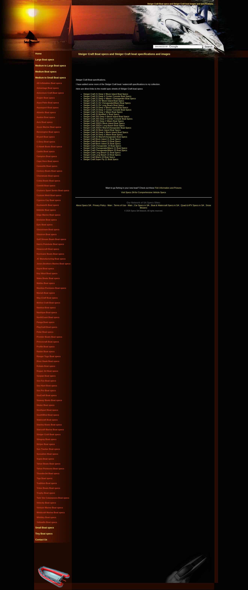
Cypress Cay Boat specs (49, 200)
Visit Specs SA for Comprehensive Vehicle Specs (143, 192)
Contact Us (41, 539)
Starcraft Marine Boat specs (50, 429)
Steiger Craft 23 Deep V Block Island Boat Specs (105, 107)
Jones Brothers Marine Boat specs (54, 264)
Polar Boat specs (45, 332)
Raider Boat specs (46, 351)
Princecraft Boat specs (48, 342)
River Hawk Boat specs (48, 361)
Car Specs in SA (141, 205)
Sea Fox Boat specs (46, 381)
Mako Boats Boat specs (48, 278)
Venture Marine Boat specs (50, 507)
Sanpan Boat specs (46, 376)
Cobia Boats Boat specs (48, 181)
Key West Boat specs (47, 273)
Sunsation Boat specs (47, 454)
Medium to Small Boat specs (50, 77)
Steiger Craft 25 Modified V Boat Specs (101, 114)
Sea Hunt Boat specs (47, 386)
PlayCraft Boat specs (47, 327)
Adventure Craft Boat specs (50, 93)
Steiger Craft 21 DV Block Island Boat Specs (103, 101)
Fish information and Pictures (168, 188)
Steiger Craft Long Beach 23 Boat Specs (101, 155)
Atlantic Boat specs (46, 112)
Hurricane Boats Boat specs (50, 254)
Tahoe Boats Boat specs (49, 464)
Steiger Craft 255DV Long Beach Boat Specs (104, 125)
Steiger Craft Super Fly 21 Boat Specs (100, 159)
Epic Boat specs (45, 225)
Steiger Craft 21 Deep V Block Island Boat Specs (105, 94)
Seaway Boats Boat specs (49, 400)
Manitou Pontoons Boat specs (51, 288)
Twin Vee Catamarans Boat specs (53, 498)
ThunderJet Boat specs (48, 473)
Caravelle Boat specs (47, 166)
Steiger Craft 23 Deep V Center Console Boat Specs (107, 110)
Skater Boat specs (46, 405)
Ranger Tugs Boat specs (49, 356)
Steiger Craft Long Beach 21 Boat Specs (101, 152)
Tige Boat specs (44, 478)
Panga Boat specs (46, 322)
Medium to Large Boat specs (50, 65)
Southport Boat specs (47, 410)
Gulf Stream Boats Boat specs (51, 239)
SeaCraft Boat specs (47, 395)
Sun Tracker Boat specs (48, 449)
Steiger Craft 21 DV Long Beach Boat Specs (103, 105)
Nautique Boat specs (47, 312)
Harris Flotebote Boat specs (50, 244)
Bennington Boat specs (48, 132)
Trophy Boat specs (46, 493)
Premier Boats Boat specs (49, 337)
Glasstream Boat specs (48, 229)
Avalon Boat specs (46, 117)
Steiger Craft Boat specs (49, 434)
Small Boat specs (44, 527)
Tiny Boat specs (44, 533)
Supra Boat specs (45, 459)
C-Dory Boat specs (46, 142)
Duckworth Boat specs (48, 205)
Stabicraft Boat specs (47, 420)
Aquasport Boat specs (48, 107)
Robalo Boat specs (46, 366)
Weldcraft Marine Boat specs (51, 512)
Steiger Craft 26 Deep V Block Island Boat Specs (105, 132)
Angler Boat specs (46, 98)
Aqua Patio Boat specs (48, 103)
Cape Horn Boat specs (48, 161)
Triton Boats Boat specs (48, 488)
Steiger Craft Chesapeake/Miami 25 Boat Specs (105, 150)
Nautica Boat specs (46, 307)
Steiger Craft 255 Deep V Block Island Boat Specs (106, 116)
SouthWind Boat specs (48, 415)
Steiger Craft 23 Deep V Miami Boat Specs (102, 112)
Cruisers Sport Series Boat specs (53, 190)
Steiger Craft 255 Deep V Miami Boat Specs (103, 121)
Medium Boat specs (46, 71)
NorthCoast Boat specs (48, 317)
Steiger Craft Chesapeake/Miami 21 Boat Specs (105, 148)
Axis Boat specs (45, 122)
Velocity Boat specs (46, 503)
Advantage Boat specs (48, 88)
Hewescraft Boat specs (48, 249)
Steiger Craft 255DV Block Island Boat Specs (104, 123)
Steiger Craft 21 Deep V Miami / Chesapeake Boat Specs (109, 98)
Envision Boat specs (47, 220)
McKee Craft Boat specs (48, 303)
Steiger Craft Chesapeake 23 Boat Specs (102, 146)
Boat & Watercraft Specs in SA (165, 205)
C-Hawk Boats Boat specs (49, 146)
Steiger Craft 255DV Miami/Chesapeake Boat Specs (107, 128)
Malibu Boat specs (46, 283)
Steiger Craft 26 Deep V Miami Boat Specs (102, 134)
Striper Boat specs (46, 444)
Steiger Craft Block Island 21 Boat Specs (102, 139)
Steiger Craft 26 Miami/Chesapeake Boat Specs (105, 137)
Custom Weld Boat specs (49, 195)
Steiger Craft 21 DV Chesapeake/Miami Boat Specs (107, 103)
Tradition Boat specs (47, 483)
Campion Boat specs (47, 156)
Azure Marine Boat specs (49, 127)
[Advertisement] (53, 551)
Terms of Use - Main (123, 205)
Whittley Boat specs (46, 517)
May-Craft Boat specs (47, 298)
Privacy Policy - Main (102, 205)
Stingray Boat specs (47, 439)
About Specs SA (83, 205)
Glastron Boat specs (47, 234)
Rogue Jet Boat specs (47, 371)
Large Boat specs (44, 59)
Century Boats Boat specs (49, 171)
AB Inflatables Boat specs (49, 83)
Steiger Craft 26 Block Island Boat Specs (102, 130)
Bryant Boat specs (46, 137)
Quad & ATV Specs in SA (192, 205)
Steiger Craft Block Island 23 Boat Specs (102, 141)
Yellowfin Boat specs (47, 522)
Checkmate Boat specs (48, 176)
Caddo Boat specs (46, 151)
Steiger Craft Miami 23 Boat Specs (99, 157)
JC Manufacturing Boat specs (51, 259)
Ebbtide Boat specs (46, 210)
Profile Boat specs (46, 346)
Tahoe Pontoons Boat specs (50, 468)
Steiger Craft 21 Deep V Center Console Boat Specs (107, 96)
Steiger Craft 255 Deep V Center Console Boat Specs (107, 119)
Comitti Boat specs (46, 185)
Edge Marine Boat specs (49, 215)
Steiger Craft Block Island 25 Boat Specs (102, 143)
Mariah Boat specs (46, 293)
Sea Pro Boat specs (46, 390)
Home (38, 53)
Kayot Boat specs (45, 268)
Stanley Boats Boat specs (49, 425)
